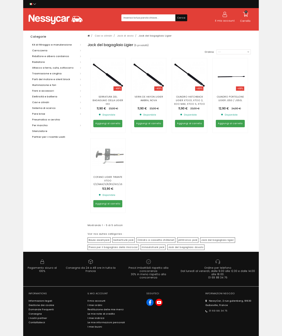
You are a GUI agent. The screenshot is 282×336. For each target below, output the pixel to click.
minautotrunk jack (153, 214)
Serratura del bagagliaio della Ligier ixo (108, 100)
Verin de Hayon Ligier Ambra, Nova (149, 98)
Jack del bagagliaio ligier (217, 207)
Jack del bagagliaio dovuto (186, 214)
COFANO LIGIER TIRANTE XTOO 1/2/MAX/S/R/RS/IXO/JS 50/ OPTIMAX (107, 150)
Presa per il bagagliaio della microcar (113, 214)
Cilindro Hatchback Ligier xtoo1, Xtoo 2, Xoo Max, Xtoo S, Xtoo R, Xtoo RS (189, 102)
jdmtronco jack (187, 207)
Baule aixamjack (99, 207)
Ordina (209, 52)
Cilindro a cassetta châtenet (156, 207)
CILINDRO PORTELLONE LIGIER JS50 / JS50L (230, 98)
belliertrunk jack (123, 207)
